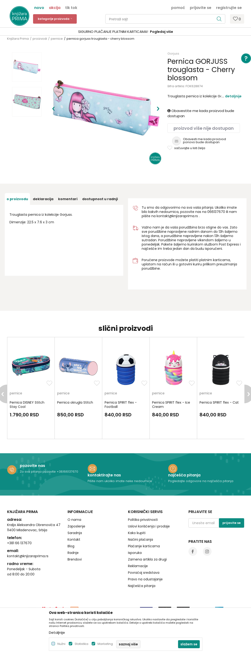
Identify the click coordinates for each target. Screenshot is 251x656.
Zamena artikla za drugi (147, 559)
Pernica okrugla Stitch (75, 402)
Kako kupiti (136, 533)
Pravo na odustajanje (145, 579)
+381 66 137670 (19, 543)
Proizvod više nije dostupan (204, 128)
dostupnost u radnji (100, 199)
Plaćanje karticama (144, 546)
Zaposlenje (76, 526)
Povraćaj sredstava (143, 572)
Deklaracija (43, 199)
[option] (125, 32)
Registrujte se (229, 7)
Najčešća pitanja (141, 585)
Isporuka (135, 552)
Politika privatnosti (143, 519)
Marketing (105, 644)
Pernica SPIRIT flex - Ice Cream (171, 404)
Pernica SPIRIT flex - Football (121, 404)
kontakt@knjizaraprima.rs (177, 216)
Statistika (81, 644)
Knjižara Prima (18, 38)
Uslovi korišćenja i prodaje (149, 526)
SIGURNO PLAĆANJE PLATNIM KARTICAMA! (113, 31)
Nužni (61, 644)
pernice (57, 38)
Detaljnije (233, 96)
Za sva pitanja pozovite (38, 471)
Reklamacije (138, 566)
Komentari (67, 199)
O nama (74, 519)
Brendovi (75, 559)
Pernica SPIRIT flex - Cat (219, 402)
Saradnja (75, 533)
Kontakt (74, 539)
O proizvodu (17, 199)
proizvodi (40, 38)
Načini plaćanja (140, 539)
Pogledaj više (161, 31)
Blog (71, 546)
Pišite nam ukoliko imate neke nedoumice (120, 481)
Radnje (73, 552)
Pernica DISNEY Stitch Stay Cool (27, 404)
